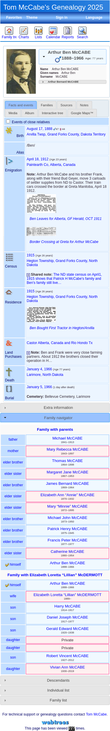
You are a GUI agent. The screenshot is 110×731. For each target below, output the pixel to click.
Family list (58, 700)
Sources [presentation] (66, 105)
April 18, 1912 (37, 159)
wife (13, 596)
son (13, 607)
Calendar (53, 37)
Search (82, 37)
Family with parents (55, 429)
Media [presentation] (13, 113)
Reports (68, 37)
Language (94, 17)
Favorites (14, 17)
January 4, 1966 (39, 369)
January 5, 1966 (39, 387)
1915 (31, 255)
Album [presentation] (29, 113)
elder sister (13, 474)
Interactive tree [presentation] (52, 113)
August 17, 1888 (39, 129)
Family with (55, 575)
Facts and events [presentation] (21, 105)
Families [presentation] (47, 105)
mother (13, 451)
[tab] (72, 56)
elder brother (13, 462)
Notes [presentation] (84, 105)
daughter (13, 640)
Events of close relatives (28, 122)
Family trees (9, 37)
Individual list (58, 690)
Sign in (61, 17)
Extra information (58, 407)
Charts (23, 37)
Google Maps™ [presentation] (82, 113)
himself (13, 564)
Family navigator (58, 418)
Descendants (58, 680)
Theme (32, 17)
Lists (38, 37)
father (13, 439)
